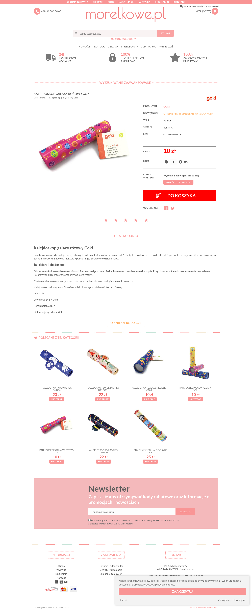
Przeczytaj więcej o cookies (159, 584)
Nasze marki (126, 2)
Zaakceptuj (182, 591)
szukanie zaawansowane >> (123, 38)
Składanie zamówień (111, 573)
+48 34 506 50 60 (51, 11)
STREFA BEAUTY (129, 46)
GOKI (166, 106)
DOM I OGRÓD (149, 46)
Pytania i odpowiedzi (111, 565)
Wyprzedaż (166, 46)
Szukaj (165, 33)
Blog (111, 2)
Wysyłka (144, 2)
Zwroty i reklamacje (111, 569)
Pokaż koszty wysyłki (178, 182)
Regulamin (162, 2)
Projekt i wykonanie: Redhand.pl (203, 607)
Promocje (99, 46)
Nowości (84, 46)
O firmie (98, 2)
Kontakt (179, 2)
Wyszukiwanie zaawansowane (125, 83)
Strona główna (77, 2)
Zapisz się (185, 511)
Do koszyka (176, 195)
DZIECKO (113, 46)
